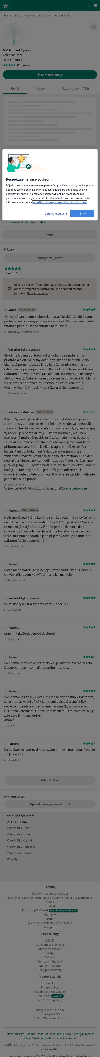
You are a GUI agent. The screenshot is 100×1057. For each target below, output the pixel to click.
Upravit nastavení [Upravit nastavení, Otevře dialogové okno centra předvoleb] (56, 213)
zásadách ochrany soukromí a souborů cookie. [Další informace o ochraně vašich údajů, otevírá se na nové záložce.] (60, 202)
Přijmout (82, 213)
